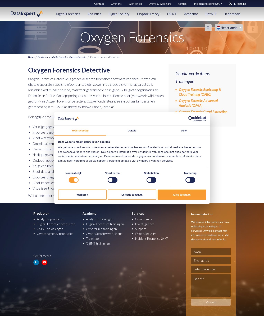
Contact (99, 3)
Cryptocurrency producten (56, 234)
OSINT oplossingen (50, 229)
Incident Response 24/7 (208, 3)
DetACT (211, 13)
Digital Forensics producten (56, 224)
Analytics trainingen (100, 219)
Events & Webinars (160, 3)
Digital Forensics (68, 13)
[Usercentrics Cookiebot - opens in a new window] (191, 118)
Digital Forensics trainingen (105, 224)
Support (141, 229)
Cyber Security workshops (104, 234)
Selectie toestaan (132, 194)
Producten (43, 56)
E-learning (237, 3)
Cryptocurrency (148, 13)
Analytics (94, 13)
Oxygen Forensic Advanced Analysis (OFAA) (198, 103)
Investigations (145, 224)
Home (31, 56)
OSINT (172, 13)
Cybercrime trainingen (102, 229)
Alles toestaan (182, 194)
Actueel (182, 3)
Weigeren (82, 194)
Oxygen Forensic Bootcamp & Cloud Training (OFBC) (200, 91)
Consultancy (144, 219)
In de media (232, 13)
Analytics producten (51, 219)
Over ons (116, 3)
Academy (191, 13)
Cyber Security (119, 13)
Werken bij (135, 3)
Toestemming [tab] (80, 130)
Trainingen (93, 238)
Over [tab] (184, 130)
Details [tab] (132, 130)
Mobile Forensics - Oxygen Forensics (71, 56)
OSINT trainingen (98, 243)
